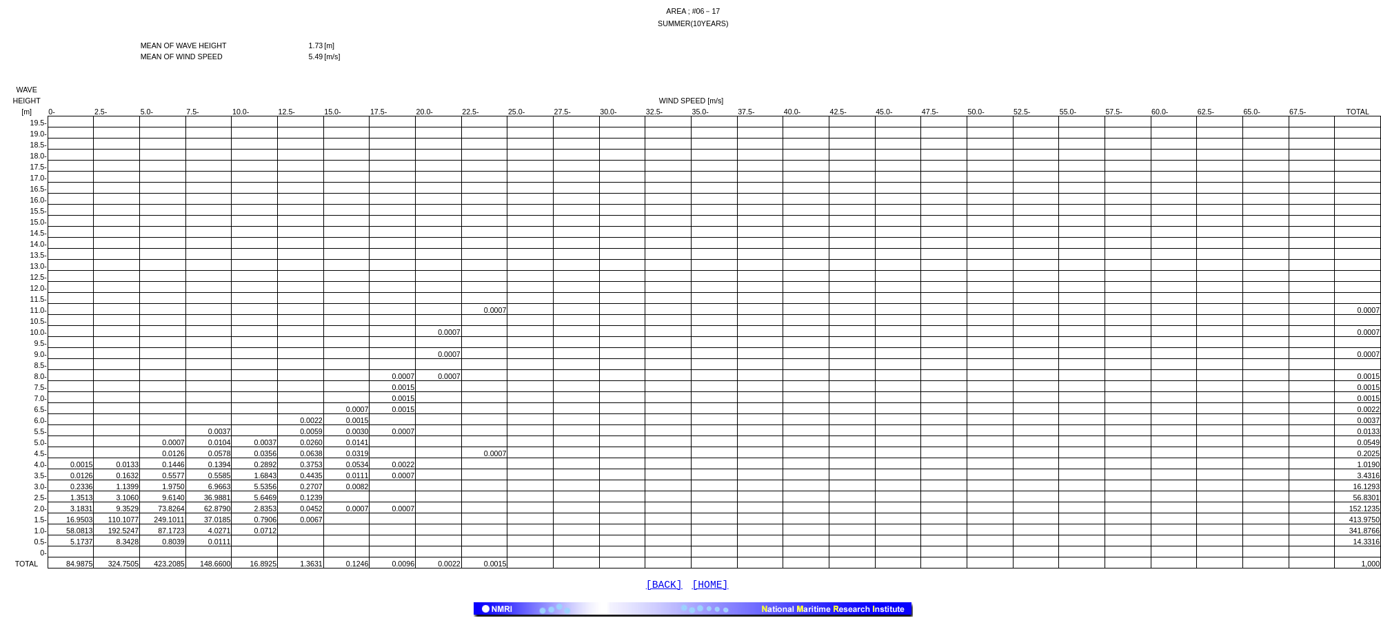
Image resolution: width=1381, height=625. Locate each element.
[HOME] (710, 586)
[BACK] (664, 586)
